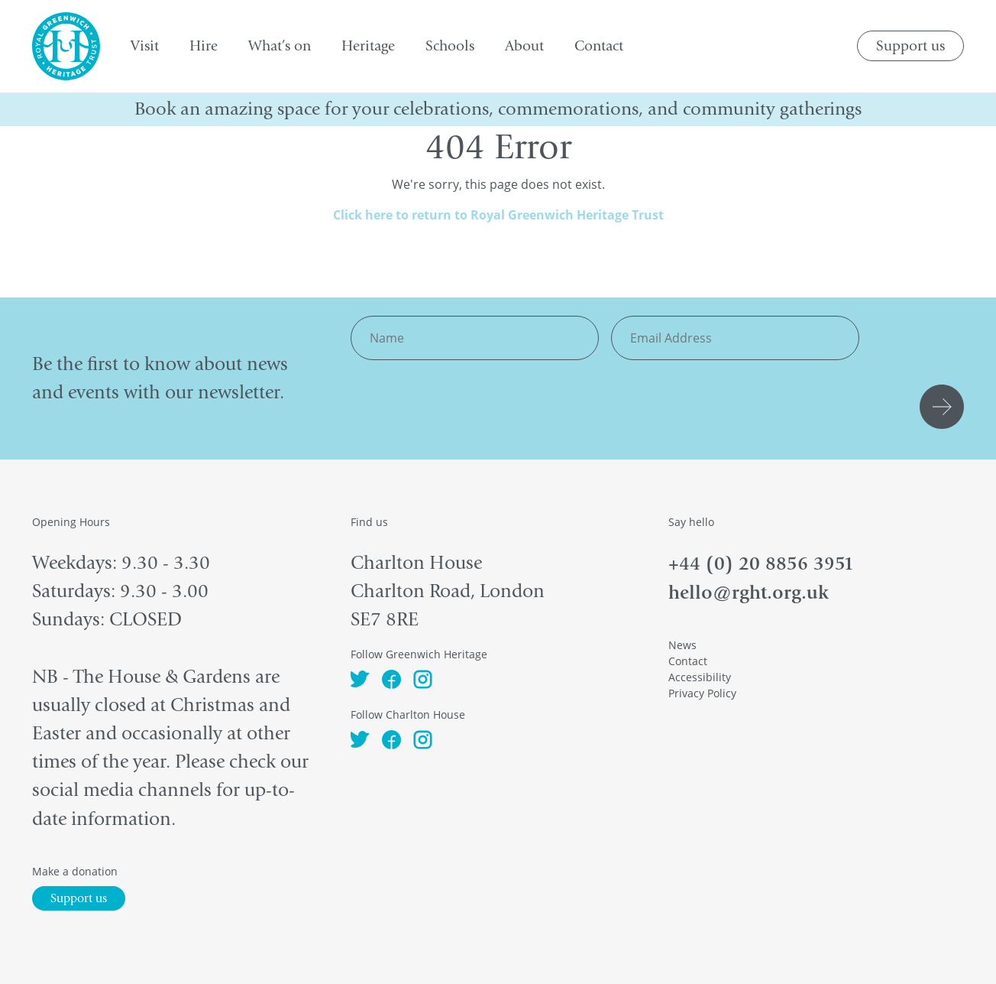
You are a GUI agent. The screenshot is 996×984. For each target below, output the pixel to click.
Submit (944, 406)
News (682, 645)
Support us (910, 45)
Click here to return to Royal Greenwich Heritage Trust (498, 214)
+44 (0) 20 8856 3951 (761, 563)
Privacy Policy (702, 693)
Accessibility (699, 677)
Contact (687, 661)
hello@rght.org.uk (748, 592)
